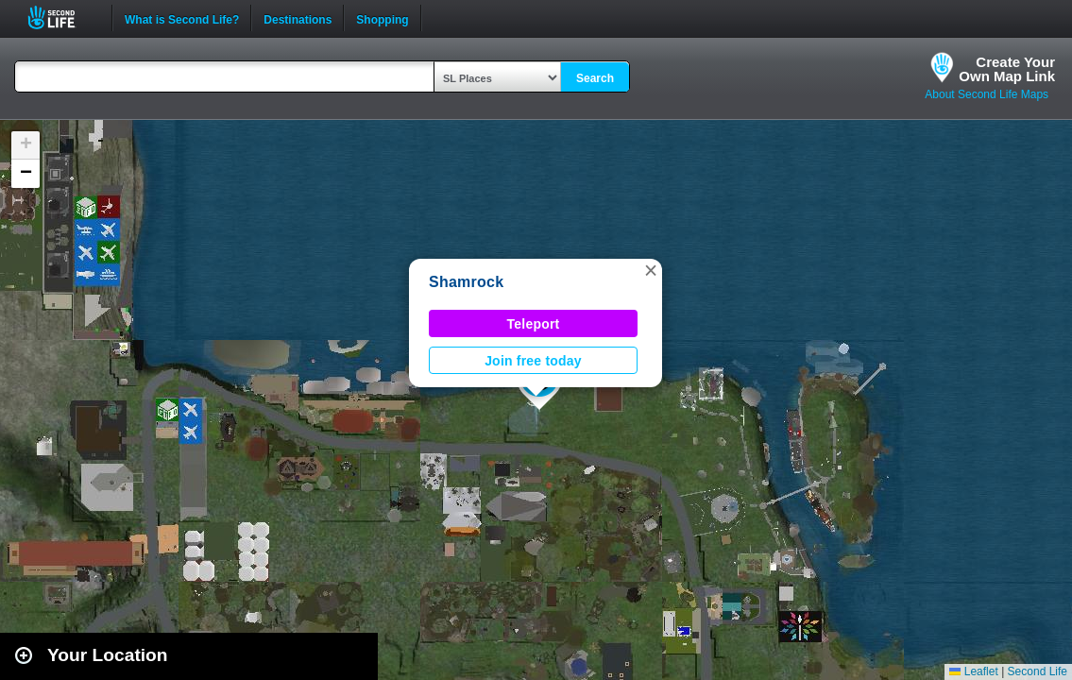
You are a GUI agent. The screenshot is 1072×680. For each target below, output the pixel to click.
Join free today (533, 360)
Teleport (533, 324)
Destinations (298, 18)
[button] (650, 270)
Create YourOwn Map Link (1007, 69)
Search (595, 78)
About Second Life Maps (986, 94)
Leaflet (973, 671)
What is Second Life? (182, 18)
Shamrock (466, 282)
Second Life (61, 17)
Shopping (382, 18)
